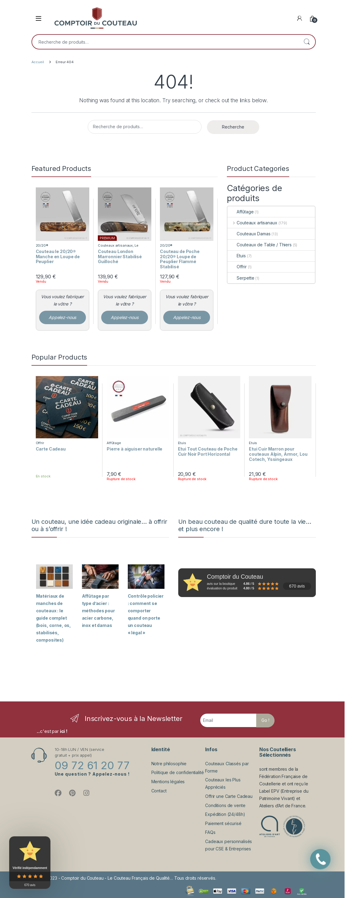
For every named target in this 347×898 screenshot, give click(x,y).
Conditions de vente (225, 805)
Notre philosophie (169, 763)
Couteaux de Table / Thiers (259, 244)
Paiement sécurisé (223, 823)
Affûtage (240, 211)
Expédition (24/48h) (225, 814)
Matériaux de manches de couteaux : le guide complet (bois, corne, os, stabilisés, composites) (53, 618)
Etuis (236, 255)
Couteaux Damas (248, 233)
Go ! (265, 720)
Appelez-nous (62, 317)
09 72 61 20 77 (92, 765)
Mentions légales (168, 781)
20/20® (42, 245)
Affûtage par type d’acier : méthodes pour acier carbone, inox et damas (98, 610)
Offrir (236, 266)
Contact (159, 790)
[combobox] (165, 42)
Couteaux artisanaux (115, 245)
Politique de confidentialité (177, 772)
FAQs (210, 832)
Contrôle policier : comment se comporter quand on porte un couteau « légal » (146, 614)
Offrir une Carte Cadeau (229, 796)
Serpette (240, 278)
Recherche (306, 42)
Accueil (37, 62)
